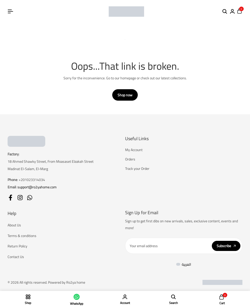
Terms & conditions (22, 236)
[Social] (10, 198)
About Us (14, 225)
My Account (134, 150)
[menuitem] (184, 264)
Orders (130, 159)
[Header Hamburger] (10, 11)
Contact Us (16, 257)
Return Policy (17, 247)
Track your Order (137, 169)
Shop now (125, 95)
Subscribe (226, 246)
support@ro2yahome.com (37, 187)
